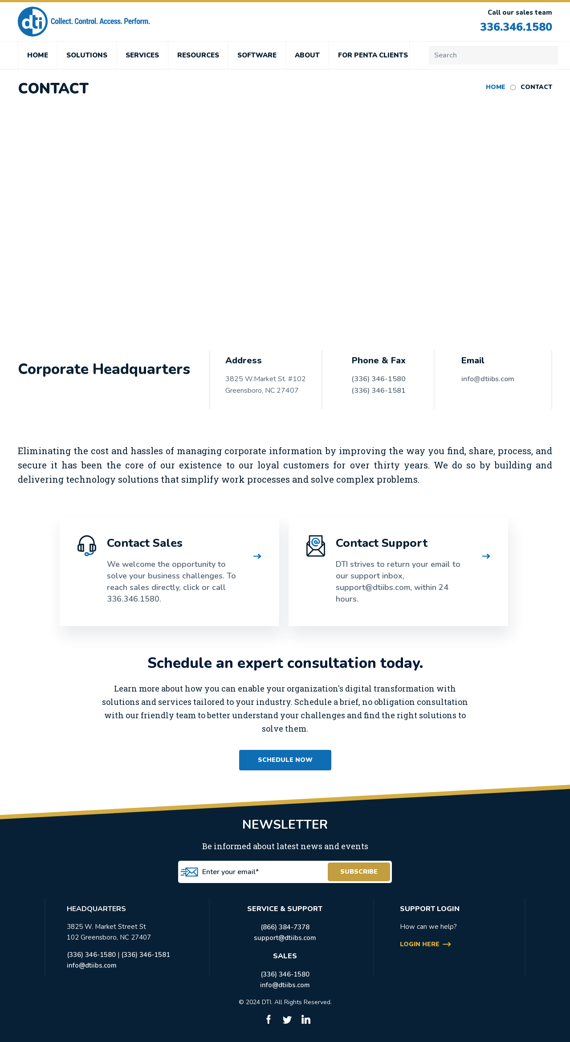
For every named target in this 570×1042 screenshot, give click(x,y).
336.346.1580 (516, 27)
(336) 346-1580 (378, 379)
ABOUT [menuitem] (307, 55)
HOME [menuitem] (37, 55)
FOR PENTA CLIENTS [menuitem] (373, 55)
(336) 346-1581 (378, 390)
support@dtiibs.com (285, 937)
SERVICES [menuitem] (142, 55)
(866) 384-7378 (285, 927)
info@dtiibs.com (487, 379)
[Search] (493, 55)
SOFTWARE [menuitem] (257, 55)
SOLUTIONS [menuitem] (86, 55)
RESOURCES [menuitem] (198, 55)
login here (420, 944)
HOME (495, 87)
